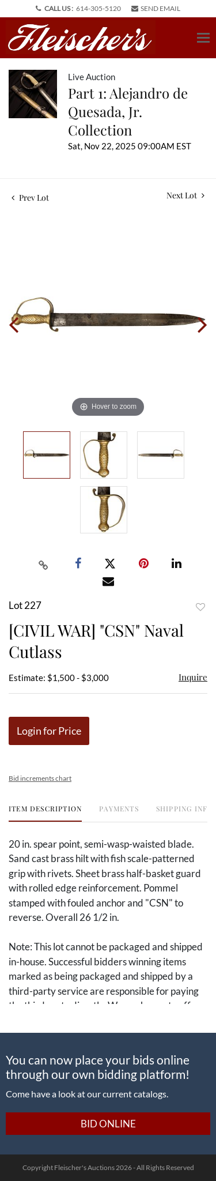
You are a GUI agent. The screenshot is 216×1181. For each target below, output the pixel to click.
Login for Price (49, 730)
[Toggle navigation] (203, 38)
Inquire (193, 677)
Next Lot (185, 195)
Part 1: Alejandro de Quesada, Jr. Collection (128, 111)
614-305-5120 (98, 8)
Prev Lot (30, 197)
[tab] (45, 812)
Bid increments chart (40, 778)
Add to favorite (200, 607)
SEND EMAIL (155, 8)
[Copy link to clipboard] (43, 564)
